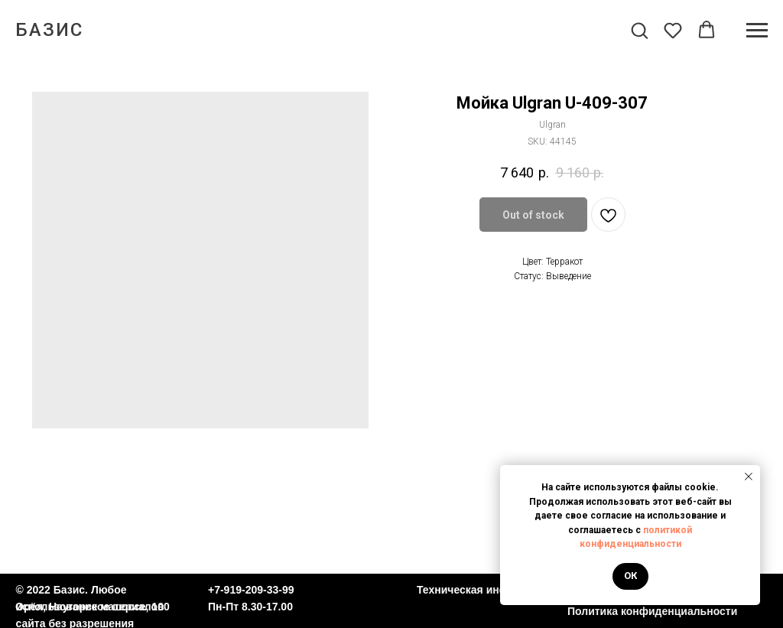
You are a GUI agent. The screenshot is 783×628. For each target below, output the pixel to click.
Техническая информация (485, 590)
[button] (639, 30)
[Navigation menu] (757, 30)
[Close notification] (748, 476)
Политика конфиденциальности (652, 611)
